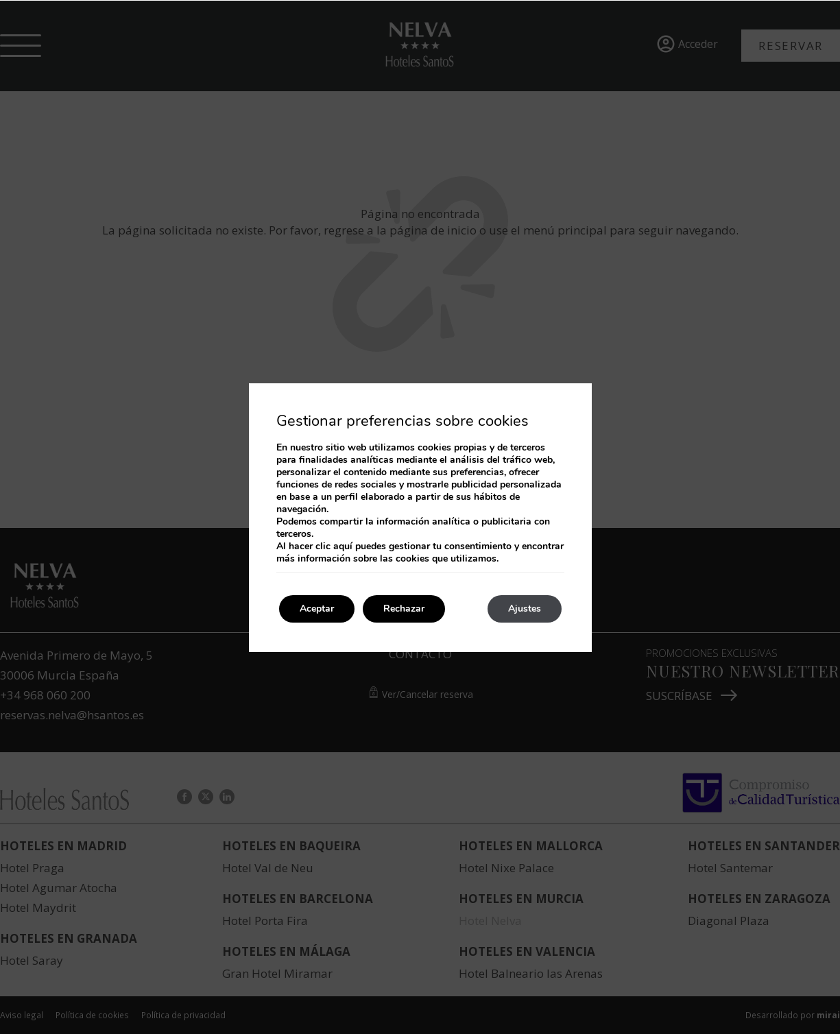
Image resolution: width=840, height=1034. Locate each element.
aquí (342, 546)
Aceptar (317, 608)
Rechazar (403, 608)
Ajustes (524, 608)
